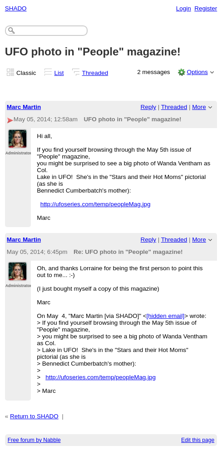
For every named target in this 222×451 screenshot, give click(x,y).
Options (197, 72)
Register (205, 8)
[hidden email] (166, 315)
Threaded (95, 72)
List (59, 72)
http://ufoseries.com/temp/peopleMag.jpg (95, 204)
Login (183, 8)
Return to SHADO (34, 416)
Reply (148, 107)
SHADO (16, 8)
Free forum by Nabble (34, 440)
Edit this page (197, 440)
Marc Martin (24, 107)
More (199, 107)
